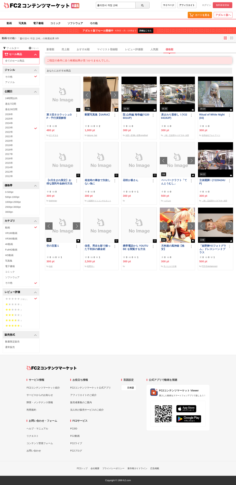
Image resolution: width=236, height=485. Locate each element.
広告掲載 (154, 468)
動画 (9, 23)
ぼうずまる (53, 135)
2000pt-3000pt (13, 207)
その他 (94, 23)
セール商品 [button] (21, 54)
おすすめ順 (83, 49)
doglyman (53, 201)
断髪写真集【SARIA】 (98, 114)
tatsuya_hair (92, 135)
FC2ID (73, 428)
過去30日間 (11, 109)
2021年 (9, 136)
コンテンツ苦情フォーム (40, 443)
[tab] (140, 49)
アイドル (10, 82)
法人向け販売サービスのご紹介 (87, 409)
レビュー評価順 (134, 49)
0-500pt (9, 192)
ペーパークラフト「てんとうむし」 (174, 182)
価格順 (169, 49)
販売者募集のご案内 (81, 402)
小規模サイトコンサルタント (99, 201)
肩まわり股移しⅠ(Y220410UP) (174, 116)
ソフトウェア (75, 23)
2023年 (21, 128)
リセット (34, 48)
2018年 (9, 149)
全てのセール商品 (14, 60)
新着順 (50, 49)
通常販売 (10, 347)
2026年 (9, 114)
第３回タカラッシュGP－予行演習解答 (59, 116)
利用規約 (31, 409)
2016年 (9, 158)
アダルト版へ (223, 14)
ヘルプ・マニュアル (37, 428)
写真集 (22, 23)
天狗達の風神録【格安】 (172, 247)
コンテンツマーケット (46, 5)
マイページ (168, 5)
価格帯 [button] (21, 185)
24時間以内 (11, 98)
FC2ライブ (76, 443)
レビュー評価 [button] (21, 292)
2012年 (9, 176)
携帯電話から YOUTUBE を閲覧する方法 (135, 247)
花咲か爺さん (130, 180)
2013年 (9, 171)
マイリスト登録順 (107, 49)
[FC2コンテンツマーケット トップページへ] (52, 367)
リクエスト (33, 436)
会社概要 (95, 468)
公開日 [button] (21, 91)
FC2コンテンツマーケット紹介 (43, 387)
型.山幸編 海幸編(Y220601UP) (136, 116)
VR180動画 (11, 233)
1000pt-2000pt (13, 202)
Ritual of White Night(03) (212, 116)
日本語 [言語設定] (130, 387)
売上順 (65, 49)
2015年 (9, 163)
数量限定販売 (12, 341)
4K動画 (9, 244)
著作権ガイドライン (137, 468)
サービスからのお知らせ (40, 395)
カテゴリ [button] (21, 221)
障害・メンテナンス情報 (40, 402)
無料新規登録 (222, 5)
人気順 (154, 49)
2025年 (9, 118)
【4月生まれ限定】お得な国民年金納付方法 (59, 182)
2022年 (9, 132)
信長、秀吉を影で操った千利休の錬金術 (97, 247)
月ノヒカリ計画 (170, 266)
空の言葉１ (52, 245)
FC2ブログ (76, 450)
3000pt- (9, 212)
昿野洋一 (91, 266)
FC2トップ (82, 468)
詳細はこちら (145, 30)
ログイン (206, 5)
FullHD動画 (11, 249)
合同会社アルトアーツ (211, 135)
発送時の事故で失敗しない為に (97, 182)
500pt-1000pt (12, 197)
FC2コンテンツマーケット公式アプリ (90, 387)
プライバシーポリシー (113, 468)
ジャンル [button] (21, 70)
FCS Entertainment (209, 266)
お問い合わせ (34, 450)
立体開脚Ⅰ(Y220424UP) (212, 182)
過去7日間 (10, 103)
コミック (55, 23)
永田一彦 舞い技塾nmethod (136, 135)
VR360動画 (11, 238)
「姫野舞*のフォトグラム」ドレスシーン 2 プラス (212, 249)
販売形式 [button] (21, 335)
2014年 (9, 167)
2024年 (9, 123)
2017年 (9, 154)
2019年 (9, 145)
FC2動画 (75, 436)
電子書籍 (38, 23)
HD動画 (9, 255)
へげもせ (167, 201)
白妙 (51, 266)
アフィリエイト (187, 5)
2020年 (9, 140)
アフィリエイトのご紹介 (83, 395)
